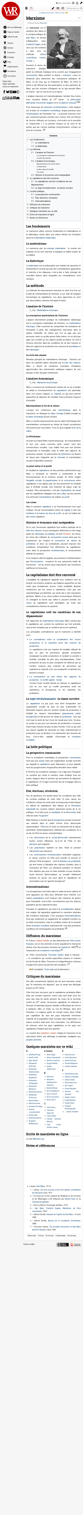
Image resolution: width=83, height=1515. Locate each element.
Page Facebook (4, 92)
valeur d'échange (35, 417)
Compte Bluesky (7, 92)
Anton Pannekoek (53, 1057)
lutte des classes (72, 362)
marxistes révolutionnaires (55, 107)
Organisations (12, 67)
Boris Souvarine (53, 1097)
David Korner (70, 1055)
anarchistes (39, 848)
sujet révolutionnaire (43, 698)
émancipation (33, 114)
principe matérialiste (56, 248)
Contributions (73, 3)
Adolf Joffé (33, 1057)
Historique (62, 8)
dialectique (33, 265)
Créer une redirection (10, 87)
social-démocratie (60, 837)
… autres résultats (71, 1112)
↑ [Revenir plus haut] (32, 1190)
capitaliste (46, 506)
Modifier (53, 8)
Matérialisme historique (47, 310)
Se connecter (77, 3)
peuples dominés (33, 1040)
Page (26, 8)
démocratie (71, 812)
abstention (35, 851)
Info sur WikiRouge (14, 27)
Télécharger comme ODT (11, 98)
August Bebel (52, 1063)
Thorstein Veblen (56, 955)
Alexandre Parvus (35, 1092)
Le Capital (56, 394)
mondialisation (67, 909)
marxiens (67, 75)
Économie (50, 1235)
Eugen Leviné (70, 1097)
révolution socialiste (40, 925)
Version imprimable (17, 98)
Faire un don (17, 92)
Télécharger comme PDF (7, 98)
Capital (64, 947)
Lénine (42, 57)
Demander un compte (81, 3)
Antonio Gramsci (53, 1060)
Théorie (41, 1235)
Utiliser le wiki (12, 37)
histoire (67, 534)
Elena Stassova (71, 1083)
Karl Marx (30, 38)
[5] (77, 947)
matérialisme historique (53, 621)
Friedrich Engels (33, 44)
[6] (62, 950)
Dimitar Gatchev (71, 1066)
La (55, 642)
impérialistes (38, 898)
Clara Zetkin (51, 1116)
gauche (44, 815)
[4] (66, 928)
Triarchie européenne (40, 1202)
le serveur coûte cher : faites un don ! (52, 13)
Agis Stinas (33, 1060)
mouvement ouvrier (59, 537)
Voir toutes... (12, 76)
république (55, 812)
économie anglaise (45, 103)
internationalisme (73, 916)
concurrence (69, 480)
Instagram (11, 92)
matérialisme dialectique (45, 238)
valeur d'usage (56, 413)
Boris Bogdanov (53, 1091)
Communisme (61, 1235)
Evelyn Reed (69, 1103)
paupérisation (51, 480)
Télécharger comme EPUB (14, 98)
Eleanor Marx (70, 1080)
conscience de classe (66, 540)
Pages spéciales (9, 84)
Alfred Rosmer (34, 1103)
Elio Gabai (69, 1086)
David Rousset (70, 1060)
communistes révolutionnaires (47, 854)
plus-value (61, 493)
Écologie (10, 57)
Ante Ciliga (51, 1055)
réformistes (39, 837)
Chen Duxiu (51, 1107)
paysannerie (68, 713)
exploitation (66, 490)
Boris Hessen (52, 1094)
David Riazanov (71, 1057)
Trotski (29, 61)
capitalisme (62, 390)
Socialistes (11, 71)
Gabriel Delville (42, 940)
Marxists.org (38, 1139)
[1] (77, 102)
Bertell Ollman (52, 1088)
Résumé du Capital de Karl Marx (60, 1214)
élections (33, 844)
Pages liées (7, 81)
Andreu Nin (33, 1115)
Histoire (10, 48)
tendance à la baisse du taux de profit (43, 513)
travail (78, 490)
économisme (37, 561)
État (43, 826)
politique (74, 346)
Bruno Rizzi (51, 1100)
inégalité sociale (34, 480)
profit (67, 497)
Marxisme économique (47, 382)
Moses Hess (70, 1199)
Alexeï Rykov (34, 1100)
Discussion (31, 8)
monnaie (61, 457)
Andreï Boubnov (35, 1118)
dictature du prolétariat (70, 861)
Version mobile (29, 1244)
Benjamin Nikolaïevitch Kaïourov (52, 1082)
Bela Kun (50, 1077)
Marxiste (43, 23)
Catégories (32, 1235)
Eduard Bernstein (71, 1074)
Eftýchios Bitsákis (72, 1077)
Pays (9, 62)
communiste (31, 75)
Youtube (14, 92)
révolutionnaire (57, 550)
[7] (69, 964)
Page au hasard (13, 32)
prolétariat (30, 544)
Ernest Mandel (70, 1089)
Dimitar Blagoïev (71, 1063)
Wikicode (58, 8)
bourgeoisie (59, 820)
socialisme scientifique (50, 110)
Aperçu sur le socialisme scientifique (64, 1221)
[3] (44, 130)
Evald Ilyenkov (70, 1100)
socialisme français (67, 103)
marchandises (64, 410)
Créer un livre (4, 98)
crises (32, 516)
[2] (79, 102)
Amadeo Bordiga (35, 1106)
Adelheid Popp (34, 1055)
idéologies (34, 349)
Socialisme (72, 1235)
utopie (41, 761)
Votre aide (49, 969)
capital (67, 510)
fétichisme (66, 454)
